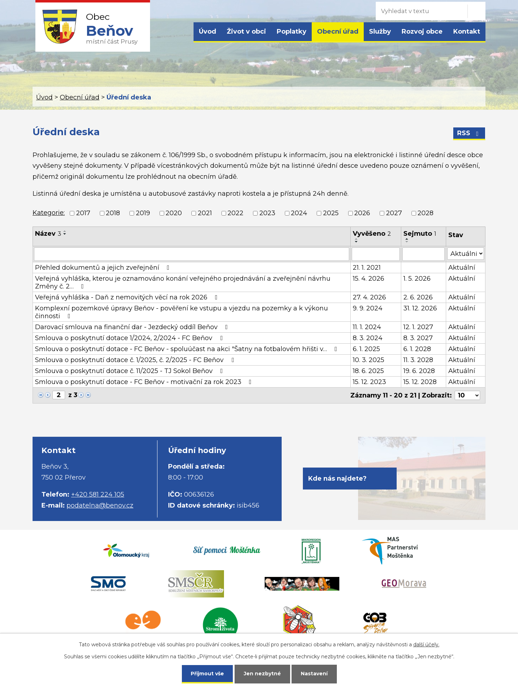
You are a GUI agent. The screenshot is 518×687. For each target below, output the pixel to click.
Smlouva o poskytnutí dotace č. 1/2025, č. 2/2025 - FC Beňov (136, 360)
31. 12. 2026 (420, 308)
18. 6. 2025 (368, 371)
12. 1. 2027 (418, 327)
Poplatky (291, 31)
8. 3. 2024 (367, 338)
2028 (425, 213)
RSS (469, 133)
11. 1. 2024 (367, 327)
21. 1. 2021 (367, 267)
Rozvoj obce (422, 31)
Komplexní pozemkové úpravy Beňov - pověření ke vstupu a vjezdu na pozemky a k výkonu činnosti (181, 312)
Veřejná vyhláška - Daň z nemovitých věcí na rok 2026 (127, 297)
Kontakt (466, 31)
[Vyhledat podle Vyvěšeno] (375, 254)
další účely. (426, 644)
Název (48, 233)
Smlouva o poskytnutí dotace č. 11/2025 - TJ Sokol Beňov (130, 371)
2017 (83, 213)
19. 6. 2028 (419, 371)
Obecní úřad (337, 31)
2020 (174, 213)
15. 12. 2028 (420, 382)
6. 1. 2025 (366, 349)
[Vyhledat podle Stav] (465, 253)
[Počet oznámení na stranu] (467, 395)
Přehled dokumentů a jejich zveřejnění (103, 267)
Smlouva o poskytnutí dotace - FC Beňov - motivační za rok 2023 (144, 382)
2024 (299, 213)
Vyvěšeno (372, 233)
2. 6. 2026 (418, 297)
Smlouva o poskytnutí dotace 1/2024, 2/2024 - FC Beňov (130, 338)
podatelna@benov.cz (100, 505)
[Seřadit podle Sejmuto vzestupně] (407, 238)
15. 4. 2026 (368, 278)
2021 (205, 213)
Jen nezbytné (262, 673)
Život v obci (246, 31)
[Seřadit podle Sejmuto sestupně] (407, 241)
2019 (143, 213)
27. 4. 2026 (369, 297)
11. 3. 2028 (418, 360)
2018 (113, 213)
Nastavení (314, 673)
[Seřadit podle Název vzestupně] (65, 231)
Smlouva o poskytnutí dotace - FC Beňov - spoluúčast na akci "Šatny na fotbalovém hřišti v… (187, 349)
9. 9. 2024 (367, 308)
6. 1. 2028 (417, 349)
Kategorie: (49, 213)
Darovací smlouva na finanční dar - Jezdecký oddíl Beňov (133, 327)
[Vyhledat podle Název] (191, 254)
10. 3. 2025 (368, 360)
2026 (362, 213)
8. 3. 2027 (418, 338)
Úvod (207, 31)
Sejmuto (419, 233)
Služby (380, 31)
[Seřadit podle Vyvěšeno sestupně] (357, 241)
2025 (331, 213)
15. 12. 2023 (369, 382)
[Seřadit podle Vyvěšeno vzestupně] (357, 238)
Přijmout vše (207, 673)
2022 (235, 213)
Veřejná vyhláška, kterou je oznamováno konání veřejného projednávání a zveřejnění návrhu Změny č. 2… (182, 282)
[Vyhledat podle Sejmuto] (423, 254)
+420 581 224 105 (97, 494)
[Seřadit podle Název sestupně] (65, 234)
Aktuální (461, 267)
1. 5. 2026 (417, 278)
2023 (267, 213)
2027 (394, 213)
